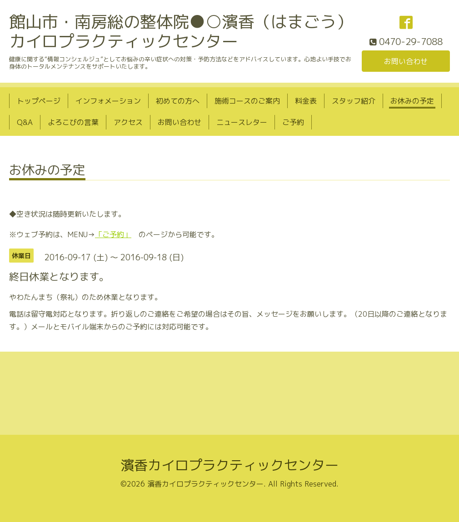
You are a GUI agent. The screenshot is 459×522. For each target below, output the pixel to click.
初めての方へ (178, 101)
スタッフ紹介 (353, 101)
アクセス (128, 122)
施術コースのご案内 (247, 101)
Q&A (25, 122)
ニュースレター (241, 122)
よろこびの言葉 (73, 122)
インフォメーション (108, 101)
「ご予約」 (113, 234)
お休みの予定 (412, 101)
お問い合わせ (406, 61)
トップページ (38, 101)
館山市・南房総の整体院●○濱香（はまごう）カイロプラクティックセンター (181, 31)
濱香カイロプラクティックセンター (229, 465)
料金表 (306, 101)
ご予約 (293, 122)
